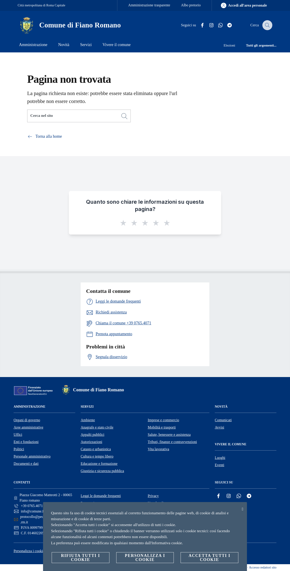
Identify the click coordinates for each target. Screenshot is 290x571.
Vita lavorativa (158, 449)
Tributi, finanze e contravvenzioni (172, 442)
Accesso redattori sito (262, 567)
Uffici (18, 434)
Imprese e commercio (163, 420)
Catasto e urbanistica (96, 449)
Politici (19, 449)
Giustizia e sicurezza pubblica (102, 471)
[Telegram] (226, 25)
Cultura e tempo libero (97, 456)
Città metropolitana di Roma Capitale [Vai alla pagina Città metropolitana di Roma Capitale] (41, 5)
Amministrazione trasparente (149, 5)
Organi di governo (27, 420)
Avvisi (219, 427)
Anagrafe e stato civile (97, 427)
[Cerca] (266, 25)
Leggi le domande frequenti (101, 496)
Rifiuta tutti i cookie (80, 557)
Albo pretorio (191, 5)
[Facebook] (199, 25)
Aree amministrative (28, 427)
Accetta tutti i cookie (209, 557)
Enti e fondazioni (26, 442)
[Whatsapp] (217, 25)
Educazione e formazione (99, 464)
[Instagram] (208, 25)
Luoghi (220, 458)
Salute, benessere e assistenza (169, 434)
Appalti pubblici (92, 434)
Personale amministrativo (32, 456)
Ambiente (88, 420)
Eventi (219, 465)
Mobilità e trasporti (162, 427)
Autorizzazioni (91, 442)
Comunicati (223, 420)
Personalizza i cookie (29, 551)
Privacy (153, 496)
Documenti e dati (26, 464)
